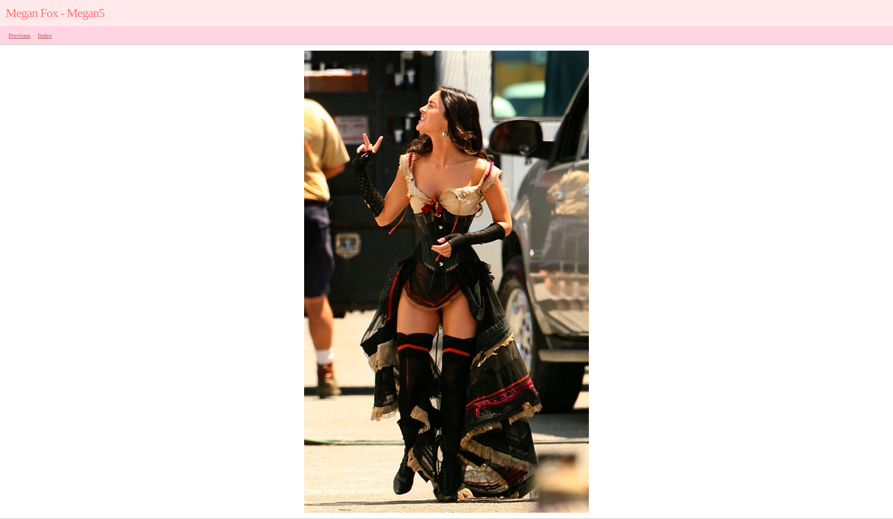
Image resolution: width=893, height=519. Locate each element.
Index (45, 35)
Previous (20, 35)
